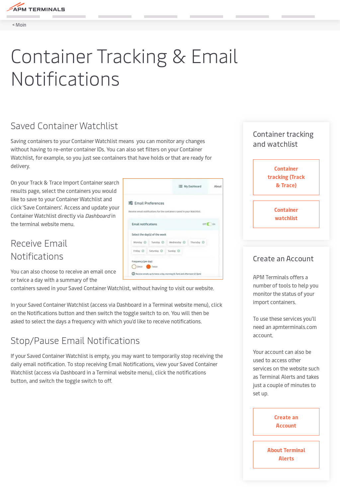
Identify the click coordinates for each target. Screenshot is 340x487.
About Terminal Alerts (286, 454)
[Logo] (36, 6)
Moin (21, 25)
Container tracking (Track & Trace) (286, 177)
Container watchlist (286, 213)
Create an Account (286, 421)
